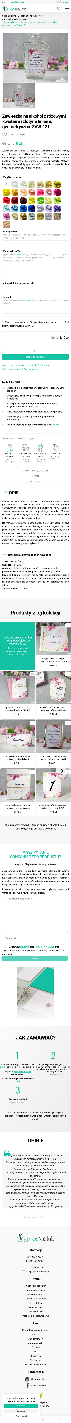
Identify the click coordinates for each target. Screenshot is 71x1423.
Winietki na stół (35, 1294)
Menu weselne (35, 1307)
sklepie (3, 1067)
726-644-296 (35, 1267)
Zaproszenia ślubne (35, 1290)
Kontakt (35, 1334)
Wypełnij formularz (22, 1071)
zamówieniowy (35, 1330)
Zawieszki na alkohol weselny (16, 19)
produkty (35, 1286)
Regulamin (24, 947)
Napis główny (10, 231)
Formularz (13, 2)
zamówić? (35, 1338)
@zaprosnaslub (35, 1379)
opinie (56, 424)
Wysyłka (36, 1347)
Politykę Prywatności (44, 947)
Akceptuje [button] (21, 1406)
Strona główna (9, 16)
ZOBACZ (19, 254)
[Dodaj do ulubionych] (13, 134)
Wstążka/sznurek (12, 177)
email (17, 1081)
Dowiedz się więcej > (53, 1075)
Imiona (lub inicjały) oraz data (18, 283)
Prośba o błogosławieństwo (35, 1316)
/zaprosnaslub (35, 1385)
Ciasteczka (35, 1360)
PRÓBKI (35, 476)
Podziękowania (35, 1311)
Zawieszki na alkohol (35, 1298)
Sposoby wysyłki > (17, 1103)
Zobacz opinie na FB (36, 1217)
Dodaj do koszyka (35, 356)
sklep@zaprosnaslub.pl (35, 1271)
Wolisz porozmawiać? (20, 369)
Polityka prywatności (35, 1364)
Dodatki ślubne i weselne (29, 16)
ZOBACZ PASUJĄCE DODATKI (35, 471)
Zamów (62, 2)
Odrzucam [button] (21, 1411)
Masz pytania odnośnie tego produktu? (26, 365)
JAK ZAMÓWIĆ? (35, 481)
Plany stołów (35, 1303)
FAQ (35, 1351)
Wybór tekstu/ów (12, 251)
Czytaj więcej (21, 1416)
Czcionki (7, 297)
